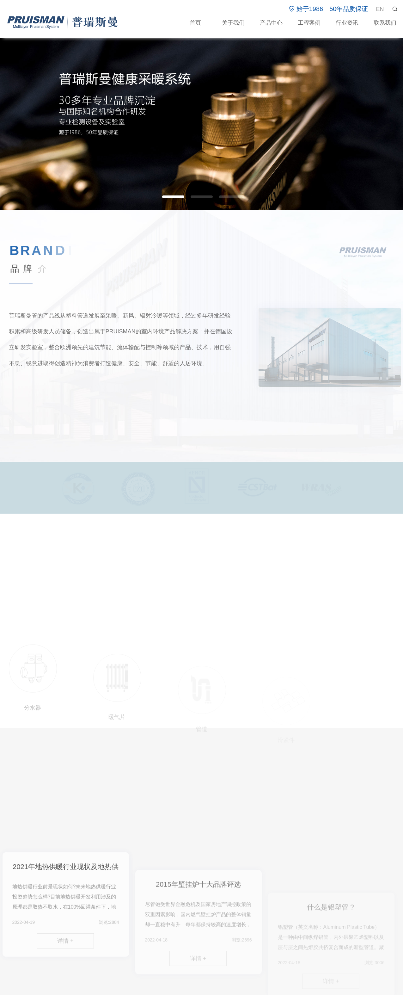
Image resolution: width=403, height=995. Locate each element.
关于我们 (233, 23)
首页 (195, 23)
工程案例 (309, 23)
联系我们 (385, 23)
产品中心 (271, 23)
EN (380, 9)
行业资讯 (347, 23)
